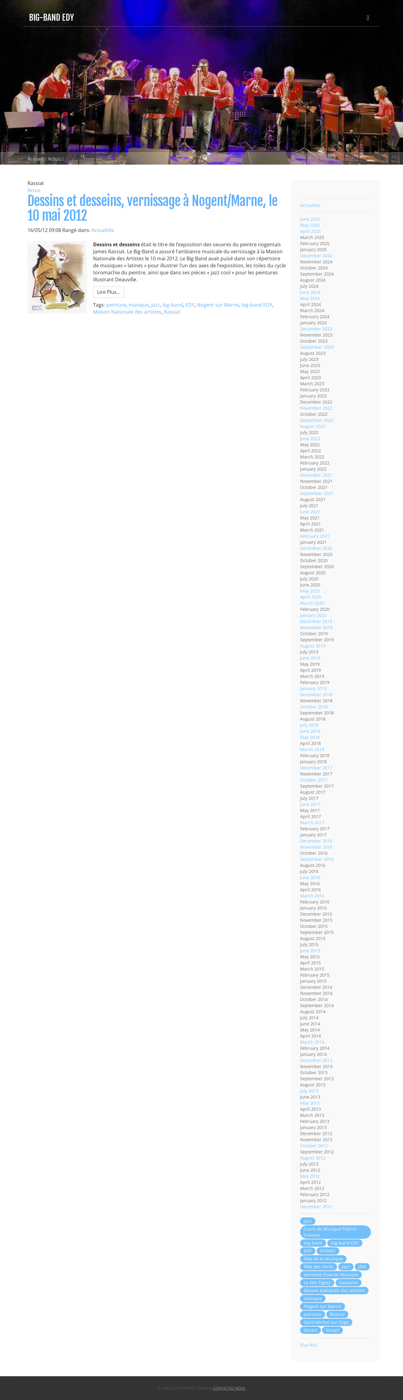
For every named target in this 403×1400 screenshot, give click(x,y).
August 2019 (312, 646)
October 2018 (314, 707)
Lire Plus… (108, 292)
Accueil (35, 158)
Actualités (103, 230)
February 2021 (314, 536)
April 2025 (310, 231)
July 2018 (309, 725)
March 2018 (312, 749)
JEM (362, 1267)
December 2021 (316, 475)
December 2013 (316, 1060)
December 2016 (316, 841)
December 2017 (316, 768)
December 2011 (316, 1206)
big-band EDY (256, 304)
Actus (54, 158)
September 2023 (317, 347)
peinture (116, 304)
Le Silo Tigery (317, 1282)
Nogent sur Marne (218, 304)
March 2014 (312, 1042)
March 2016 (312, 896)
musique (139, 304)
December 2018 (316, 694)
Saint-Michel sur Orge (326, 1322)
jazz (155, 304)
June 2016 (310, 877)
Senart (310, 1330)
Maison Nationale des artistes (127, 311)
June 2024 (310, 292)
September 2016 (317, 859)
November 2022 (316, 408)
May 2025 (310, 225)
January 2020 (313, 615)
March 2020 (312, 603)
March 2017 (312, 822)
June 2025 (310, 219)
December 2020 (316, 548)
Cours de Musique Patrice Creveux (330, 1232)
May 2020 (310, 591)
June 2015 (310, 950)
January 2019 (313, 688)
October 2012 (314, 1146)
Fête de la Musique (323, 1259)
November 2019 (316, 627)
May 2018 (310, 737)
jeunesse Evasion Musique (331, 1274)
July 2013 (309, 1091)
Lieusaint (348, 1282)
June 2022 (310, 438)
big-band (172, 304)
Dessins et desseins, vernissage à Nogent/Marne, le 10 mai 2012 (152, 208)
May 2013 (310, 1103)
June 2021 (310, 512)
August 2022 (312, 426)
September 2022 (317, 420)
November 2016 (316, 847)
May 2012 (310, 1176)
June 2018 (310, 731)
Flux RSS (308, 1345)
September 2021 (317, 493)
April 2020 (310, 597)
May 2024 (310, 298)
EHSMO (328, 1251)
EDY (189, 304)
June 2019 (310, 658)
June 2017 (310, 804)
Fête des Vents (318, 1267)
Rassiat (172, 311)
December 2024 (316, 255)
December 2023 (316, 329)
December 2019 (316, 621)
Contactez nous (229, 1388)
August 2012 (312, 1158)
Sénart (332, 1330)
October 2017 (314, 780)
